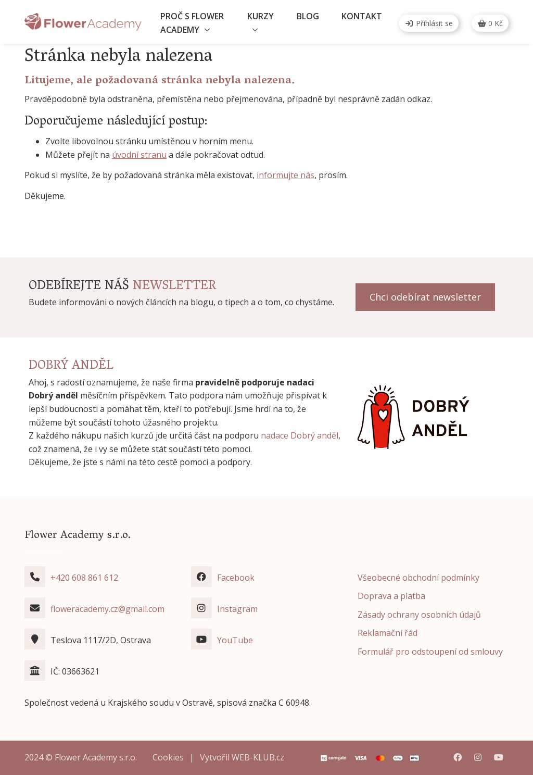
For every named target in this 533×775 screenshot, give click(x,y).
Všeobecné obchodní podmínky (418, 577)
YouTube (235, 640)
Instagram (237, 609)
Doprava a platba (391, 596)
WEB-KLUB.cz (258, 757)
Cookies (168, 757)
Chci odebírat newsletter (425, 297)
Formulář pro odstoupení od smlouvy (430, 651)
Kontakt (361, 16)
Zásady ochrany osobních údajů (419, 614)
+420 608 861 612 (84, 577)
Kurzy (260, 16)
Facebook (236, 577)
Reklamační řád (387, 633)
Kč (490, 23)
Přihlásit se (428, 23)
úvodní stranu (139, 154)
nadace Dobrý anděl (299, 435)
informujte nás (285, 175)
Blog (308, 16)
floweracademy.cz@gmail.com (107, 609)
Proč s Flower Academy (192, 22)
